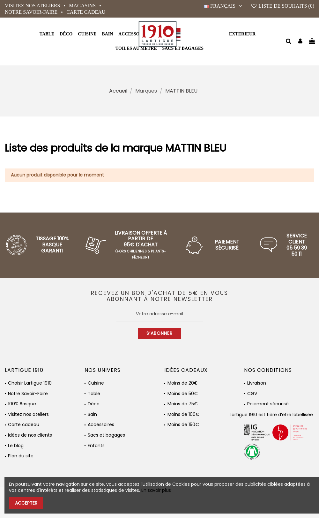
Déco (94, 404)
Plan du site (20, 456)
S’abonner (159, 333)
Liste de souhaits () (282, 6)
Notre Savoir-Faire (32, 12)
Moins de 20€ (182, 383)
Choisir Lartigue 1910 (30, 383)
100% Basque (22, 404)
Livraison (256, 383)
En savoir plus (156, 490)
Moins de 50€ (182, 394)
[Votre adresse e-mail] (159, 314)
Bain (92, 414)
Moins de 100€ (183, 414)
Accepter (26, 503)
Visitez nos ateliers (33, 5)
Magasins (83, 5)
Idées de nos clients (30, 435)
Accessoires (101, 425)
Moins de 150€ (183, 425)
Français (223, 6)
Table (94, 394)
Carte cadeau (85, 12)
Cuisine (96, 383)
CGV (252, 394)
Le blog (16, 446)
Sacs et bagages (106, 435)
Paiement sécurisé (268, 404)
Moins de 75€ (182, 404)
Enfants (96, 446)
